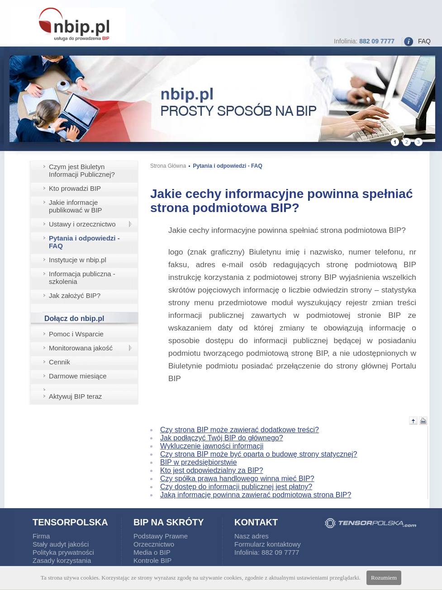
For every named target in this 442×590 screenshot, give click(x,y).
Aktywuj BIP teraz (75, 396)
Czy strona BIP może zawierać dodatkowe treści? (239, 430)
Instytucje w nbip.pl (77, 260)
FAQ (424, 41)
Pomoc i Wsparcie (76, 334)
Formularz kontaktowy (267, 544)
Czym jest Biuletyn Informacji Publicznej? (82, 170)
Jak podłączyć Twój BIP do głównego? (221, 438)
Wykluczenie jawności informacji (211, 446)
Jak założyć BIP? (74, 295)
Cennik (59, 362)
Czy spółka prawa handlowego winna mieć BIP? (237, 478)
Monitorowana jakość (81, 348)
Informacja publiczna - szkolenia (82, 277)
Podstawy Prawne (160, 536)
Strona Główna (168, 166)
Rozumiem (384, 577)
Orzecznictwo (153, 544)
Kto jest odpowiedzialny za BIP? (211, 470)
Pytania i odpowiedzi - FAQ (84, 242)
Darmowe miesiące (78, 376)
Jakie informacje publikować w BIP (75, 206)
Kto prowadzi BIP (75, 188)
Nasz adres (251, 536)
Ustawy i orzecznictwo (82, 224)
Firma (41, 536)
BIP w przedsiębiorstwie (198, 462)
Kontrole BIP (152, 560)
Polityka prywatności (63, 552)
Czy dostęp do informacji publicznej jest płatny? (236, 487)
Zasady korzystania (62, 560)
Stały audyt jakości (61, 544)
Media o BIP (152, 552)
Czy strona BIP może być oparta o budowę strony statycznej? (258, 454)
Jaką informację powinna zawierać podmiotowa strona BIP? (255, 495)
